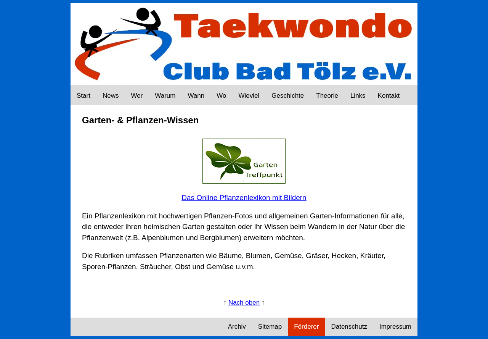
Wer (137, 95)
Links (358, 95)
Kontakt (389, 95)
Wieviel (248, 95)
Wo (221, 95)
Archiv (237, 326)
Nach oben (244, 302)
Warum (165, 95)
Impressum (395, 326)
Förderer (306, 326)
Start (83, 95)
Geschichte (287, 95)
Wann (196, 95)
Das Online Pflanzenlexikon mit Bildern (243, 198)
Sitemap (270, 326)
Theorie (327, 95)
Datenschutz (349, 326)
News (111, 95)
